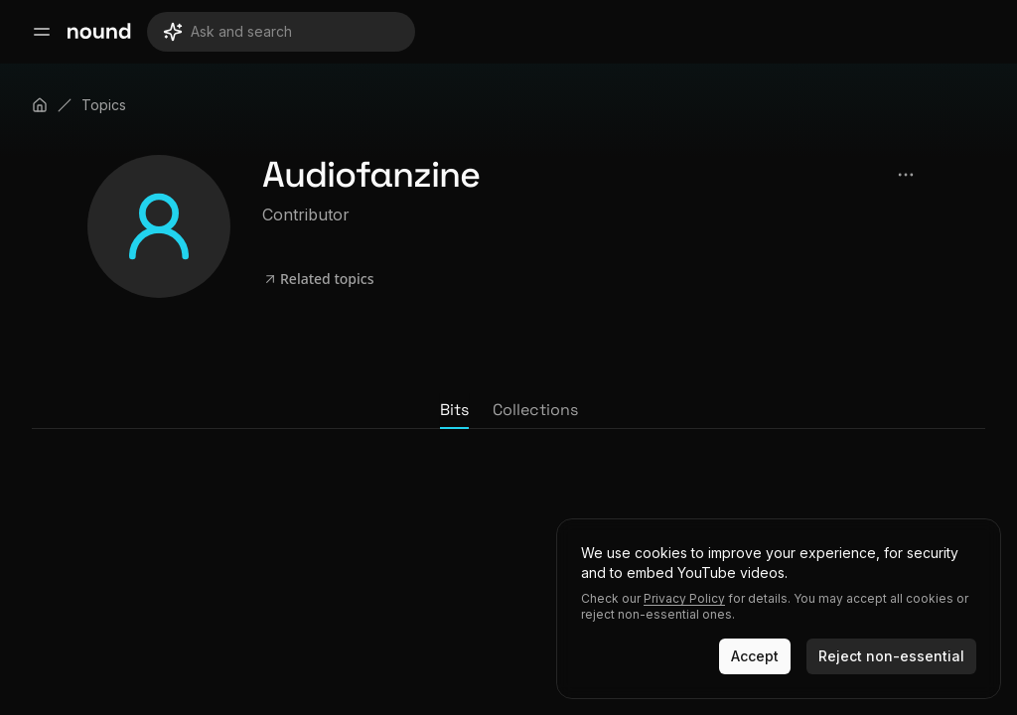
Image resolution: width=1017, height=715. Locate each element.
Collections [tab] (535, 409)
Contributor (306, 214)
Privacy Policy (684, 598)
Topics (103, 104)
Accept (755, 655)
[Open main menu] (42, 32)
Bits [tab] (454, 409)
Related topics (317, 278)
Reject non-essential (891, 655)
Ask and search (227, 32)
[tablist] (508, 411)
